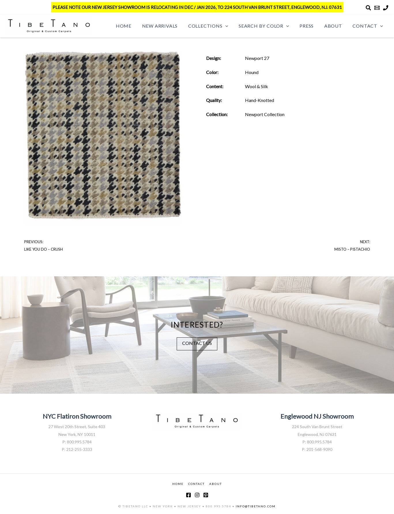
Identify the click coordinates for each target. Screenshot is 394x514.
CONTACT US (197, 343)
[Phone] (385, 7)
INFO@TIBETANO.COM (256, 506)
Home (132, 26)
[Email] (377, 7)
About (335, 26)
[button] (231, 25)
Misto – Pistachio (352, 249)
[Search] (368, 7)
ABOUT (215, 483)
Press (310, 26)
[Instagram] (197, 495)
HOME (178, 483)
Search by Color (268, 25)
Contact (368, 25)
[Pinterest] (205, 495)
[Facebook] (188, 495)
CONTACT (196, 483)
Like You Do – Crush (43, 249)
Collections (214, 25)
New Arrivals (167, 26)
